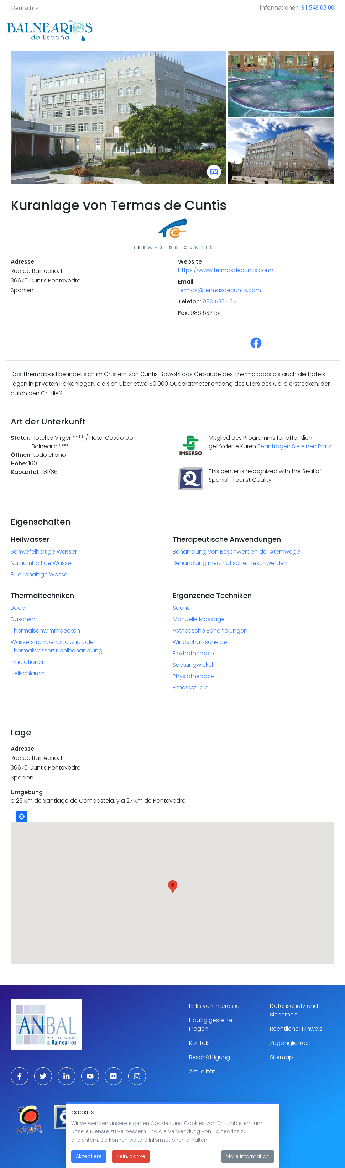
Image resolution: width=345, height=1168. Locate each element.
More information (248, 1156)
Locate (21, 816)
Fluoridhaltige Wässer (40, 574)
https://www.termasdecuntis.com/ (226, 270)
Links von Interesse (214, 1006)
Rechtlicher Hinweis (296, 1029)
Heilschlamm (28, 673)
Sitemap (281, 1057)
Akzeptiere (89, 1156)
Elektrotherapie (193, 653)
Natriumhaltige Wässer (42, 563)
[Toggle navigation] (330, 29)
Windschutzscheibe (200, 642)
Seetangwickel (193, 665)
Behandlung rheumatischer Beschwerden (230, 563)
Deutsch (22, 8)
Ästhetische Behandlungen (210, 631)
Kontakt (199, 1043)
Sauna (182, 608)
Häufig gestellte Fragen (210, 1024)
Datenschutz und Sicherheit (294, 1010)
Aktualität (202, 1071)
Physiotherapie (193, 676)
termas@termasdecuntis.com (219, 290)
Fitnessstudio (191, 687)
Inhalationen (28, 662)
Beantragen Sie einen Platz (294, 446)
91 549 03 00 (317, 7)
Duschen (23, 619)
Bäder (19, 608)
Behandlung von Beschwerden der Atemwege (236, 552)
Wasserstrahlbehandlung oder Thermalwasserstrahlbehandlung (57, 646)
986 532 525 (219, 301)
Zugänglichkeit (290, 1043)
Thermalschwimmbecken (45, 631)
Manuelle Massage (199, 619)
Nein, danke (130, 1156)
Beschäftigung (209, 1057)
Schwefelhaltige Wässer (44, 552)
